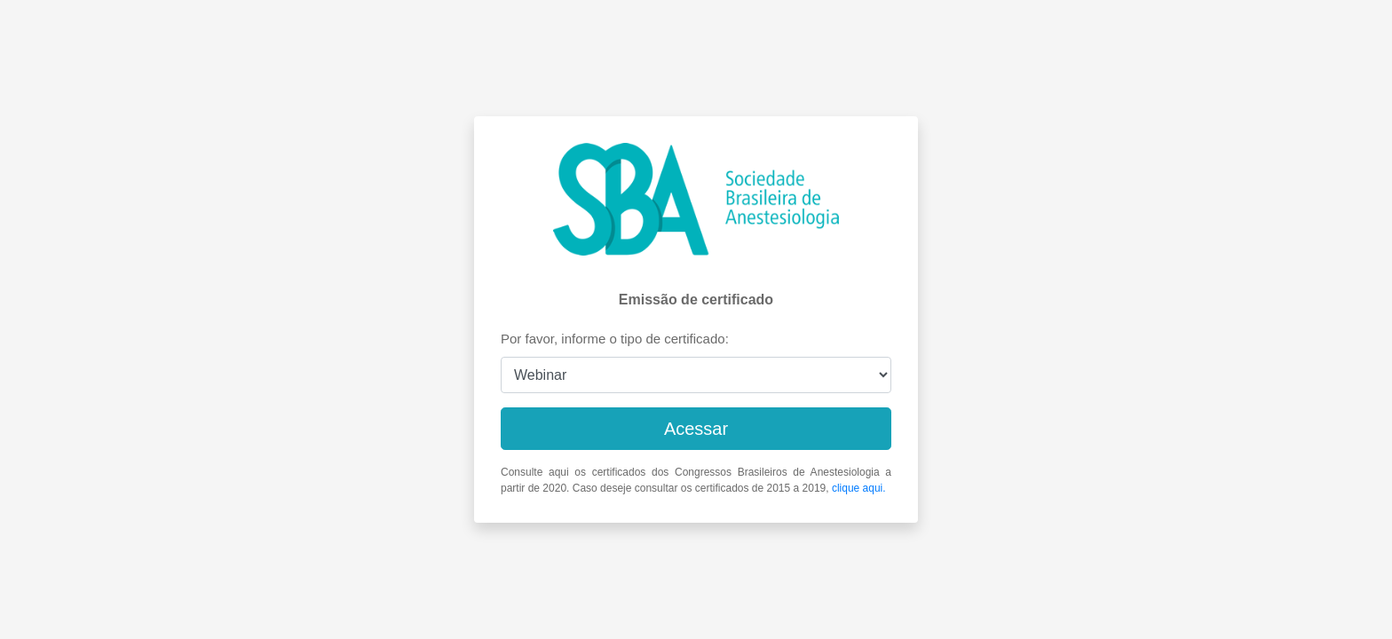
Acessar (696, 428)
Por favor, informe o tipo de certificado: (615, 338)
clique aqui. (859, 488)
